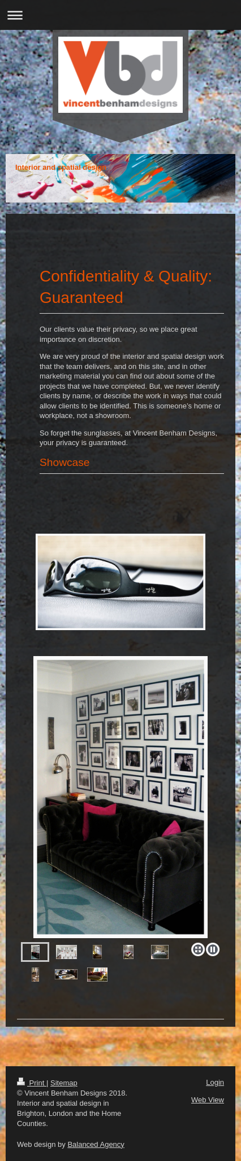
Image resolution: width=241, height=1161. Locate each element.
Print (31, 1083)
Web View (207, 1100)
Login (215, 1082)
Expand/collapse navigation (120, 15)
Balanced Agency (95, 1144)
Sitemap (64, 1083)
